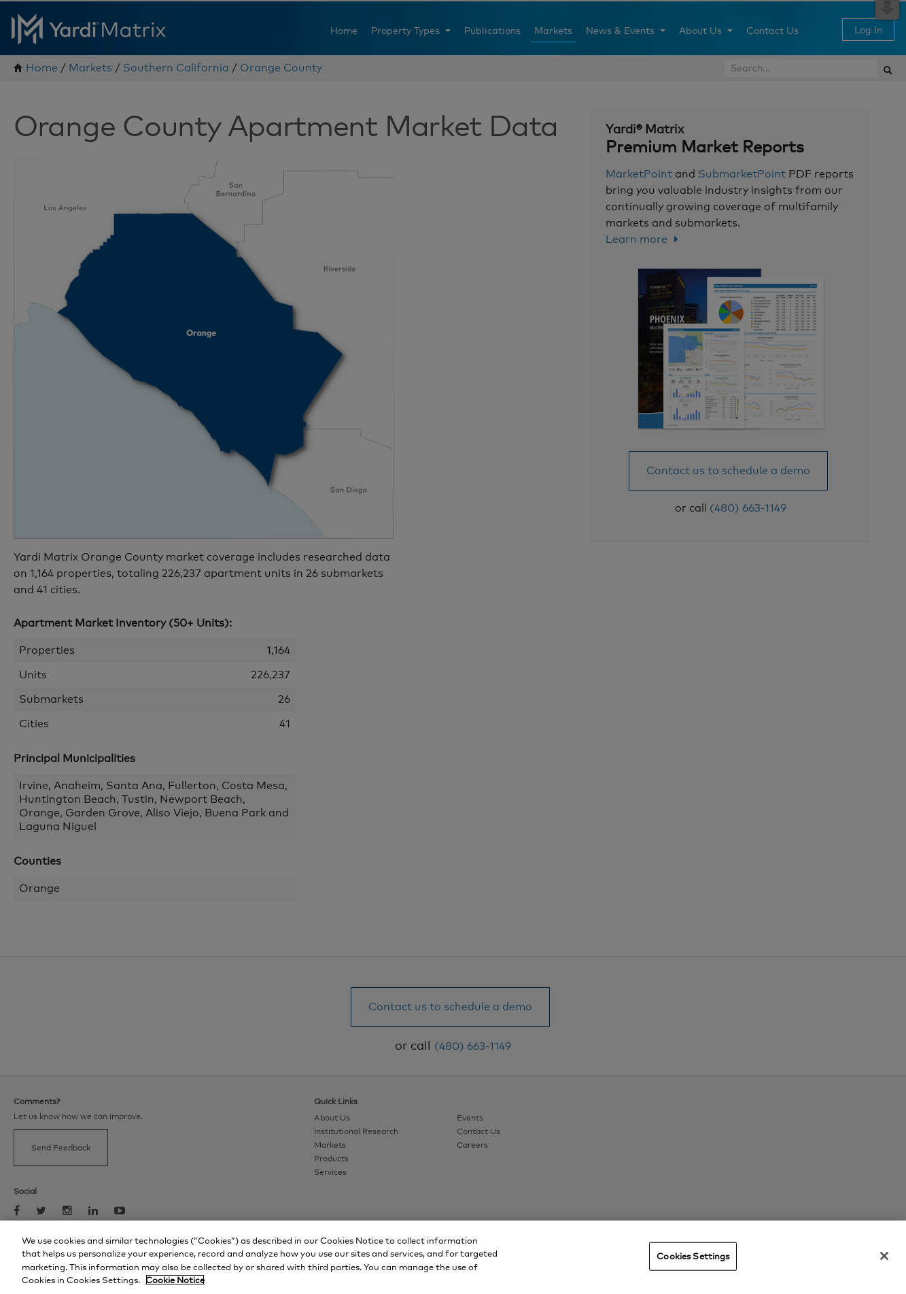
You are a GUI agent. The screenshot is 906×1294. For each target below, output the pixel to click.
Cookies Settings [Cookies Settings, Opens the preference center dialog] (693, 1255)
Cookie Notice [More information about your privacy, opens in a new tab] (175, 1279)
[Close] (884, 1256)
